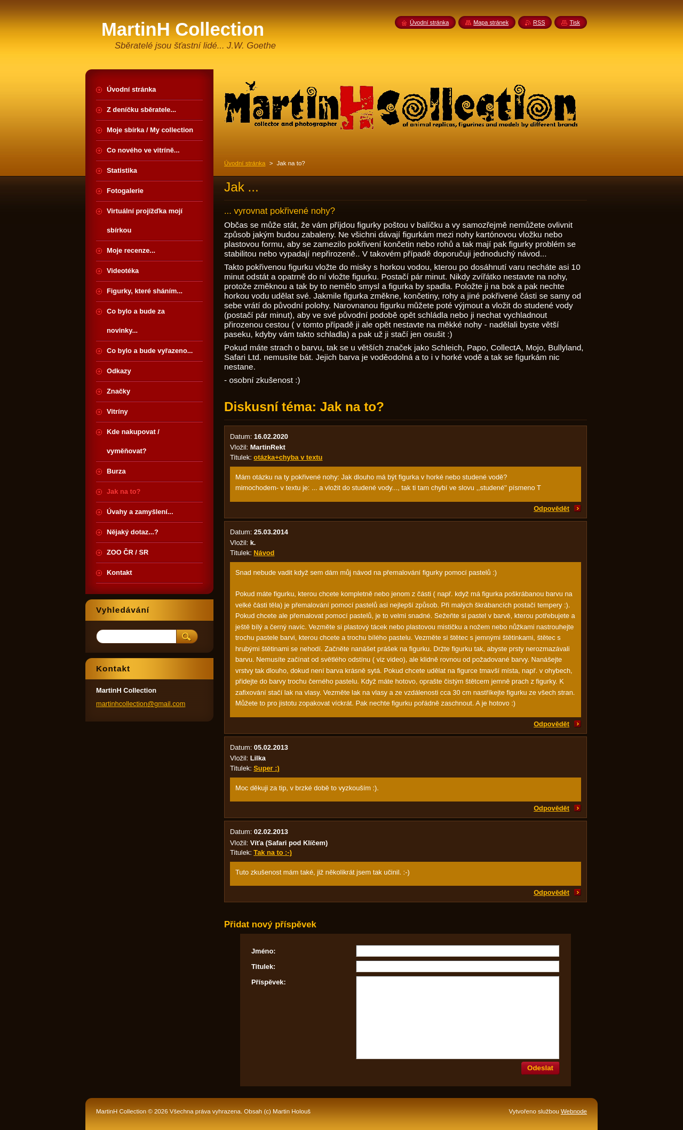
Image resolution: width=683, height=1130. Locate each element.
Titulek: (263, 967)
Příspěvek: (268, 982)
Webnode (574, 1111)
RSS (539, 22)
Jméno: (263, 951)
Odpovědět (551, 508)
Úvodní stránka (244, 163)
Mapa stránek (491, 22)
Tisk (574, 22)
